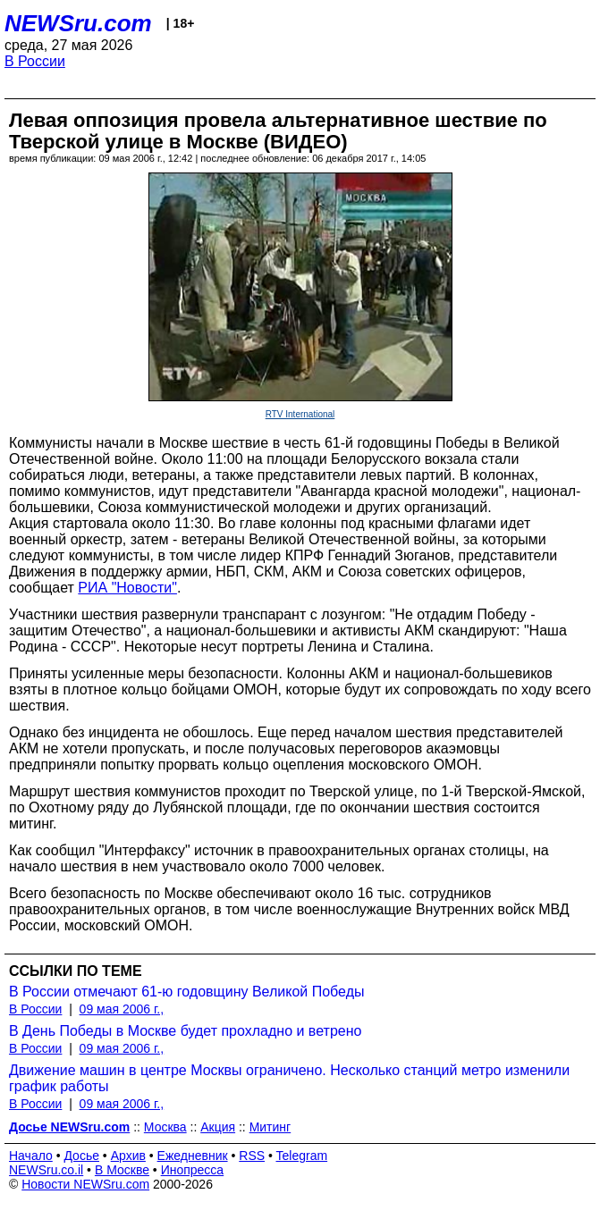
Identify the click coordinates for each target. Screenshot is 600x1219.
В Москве (122, 1170)
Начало (31, 1155)
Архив (128, 1155)
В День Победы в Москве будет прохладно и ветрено (185, 1030)
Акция (217, 1127)
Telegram (302, 1155)
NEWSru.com (78, 23)
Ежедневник (192, 1155)
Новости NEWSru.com (85, 1184)
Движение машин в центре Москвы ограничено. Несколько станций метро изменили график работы (289, 1078)
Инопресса (192, 1170)
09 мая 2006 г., (122, 1009)
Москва (165, 1127)
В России (34, 61)
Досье (81, 1155)
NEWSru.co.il (46, 1170)
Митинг (270, 1127)
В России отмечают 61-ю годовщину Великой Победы (186, 991)
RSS (252, 1155)
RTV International (300, 414)
